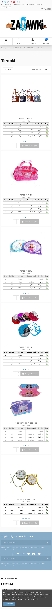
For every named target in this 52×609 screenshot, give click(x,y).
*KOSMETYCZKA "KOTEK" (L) (26, 423)
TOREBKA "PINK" (26, 195)
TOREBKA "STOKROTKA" (26, 499)
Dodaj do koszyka (29, 146)
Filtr (8, 69)
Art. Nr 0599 (26, 425)
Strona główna (6, 7)
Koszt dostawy (6, 4)
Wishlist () (46, 9)
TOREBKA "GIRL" (26, 271)
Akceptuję (9, 604)
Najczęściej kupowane (34, 4)
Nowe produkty (19, 4)
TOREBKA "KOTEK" (26, 119)
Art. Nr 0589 (26, 273)
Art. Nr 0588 (26, 197)
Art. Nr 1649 (26, 501)
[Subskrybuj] (48, 542)
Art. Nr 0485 (26, 121)
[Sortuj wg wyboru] (37, 69)
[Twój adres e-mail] (23, 542)
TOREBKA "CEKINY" (26, 347)
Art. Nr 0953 (26, 349)
